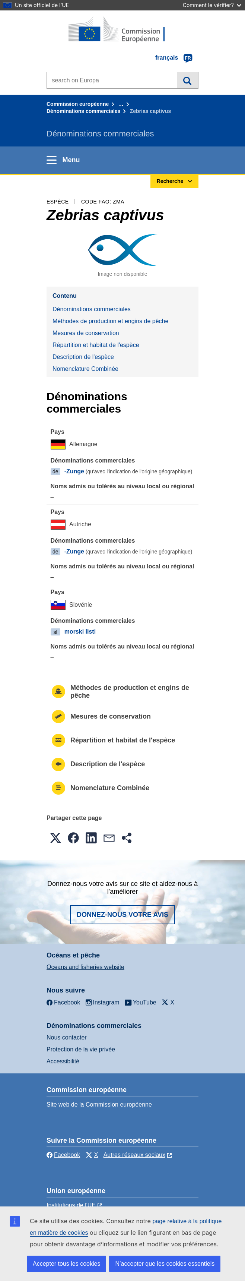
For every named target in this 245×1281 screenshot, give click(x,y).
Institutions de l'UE (71, 1205)
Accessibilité (63, 1061)
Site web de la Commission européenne (99, 1104)
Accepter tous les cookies (66, 1264)
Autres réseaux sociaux (134, 1155)
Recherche (187, 80)
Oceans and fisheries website (85, 967)
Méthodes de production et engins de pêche (110, 321)
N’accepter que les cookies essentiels (164, 1264)
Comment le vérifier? (212, 5)
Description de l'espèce (83, 357)
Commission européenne (78, 104)
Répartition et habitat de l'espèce (95, 345)
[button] (55, 837)
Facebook (63, 1155)
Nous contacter (67, 1037)
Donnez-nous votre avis (122, 914)
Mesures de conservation (85, 333)
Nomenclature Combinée (85, 369)
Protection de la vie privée (81, 1049)
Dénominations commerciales (83, 111)
